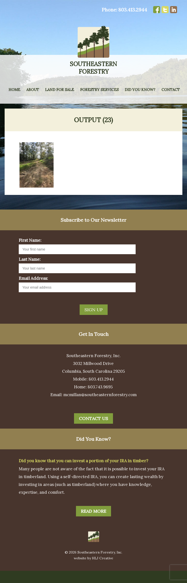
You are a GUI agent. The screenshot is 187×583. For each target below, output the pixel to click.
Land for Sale (59, 89)
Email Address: (33, 290)
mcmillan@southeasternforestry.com (100, 407)
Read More (93, 523)
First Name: (30, 252)
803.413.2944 (132, 10)
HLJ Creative (102, 570)
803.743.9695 (100, 399)
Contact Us (93, 430)
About (32, 89)
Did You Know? (140, 89)
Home (14, 89)
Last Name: (30, 271)
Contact (170, 89)
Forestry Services (99, 89)
